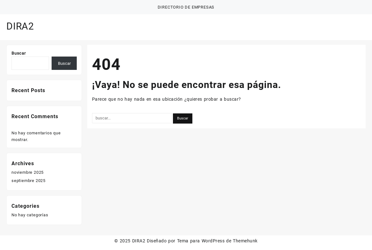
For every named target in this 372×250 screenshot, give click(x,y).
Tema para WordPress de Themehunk (217, 240)
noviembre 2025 (27, 172)
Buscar (18, 53)
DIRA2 (20, 26)
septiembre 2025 (28, 180)
